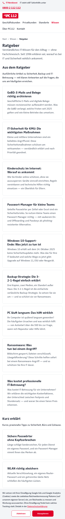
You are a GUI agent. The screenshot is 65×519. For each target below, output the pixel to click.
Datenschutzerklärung (37, 506)
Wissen (55, 22)
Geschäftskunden (11, 22)
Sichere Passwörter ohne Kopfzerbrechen (21, 438)
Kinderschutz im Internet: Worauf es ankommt (24, 170)
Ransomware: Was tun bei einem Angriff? (22, 347)
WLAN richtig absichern (22, 468)
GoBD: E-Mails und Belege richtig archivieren (24, 94)
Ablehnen (21, 513)
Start (4, 39)
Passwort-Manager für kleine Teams (31, 204)
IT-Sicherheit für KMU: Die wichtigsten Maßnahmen (24, 130)
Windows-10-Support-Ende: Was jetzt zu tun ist (24, 242)
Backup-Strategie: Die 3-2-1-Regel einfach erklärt (23, 278)
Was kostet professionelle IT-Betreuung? (24, 383)
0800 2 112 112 (11, 7)
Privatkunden (29, 22)
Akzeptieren (43, 513)
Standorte (44, 22)
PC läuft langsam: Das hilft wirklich (30, 313)
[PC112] (10, 15)
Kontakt (21, 28)
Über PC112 (8, 28)
